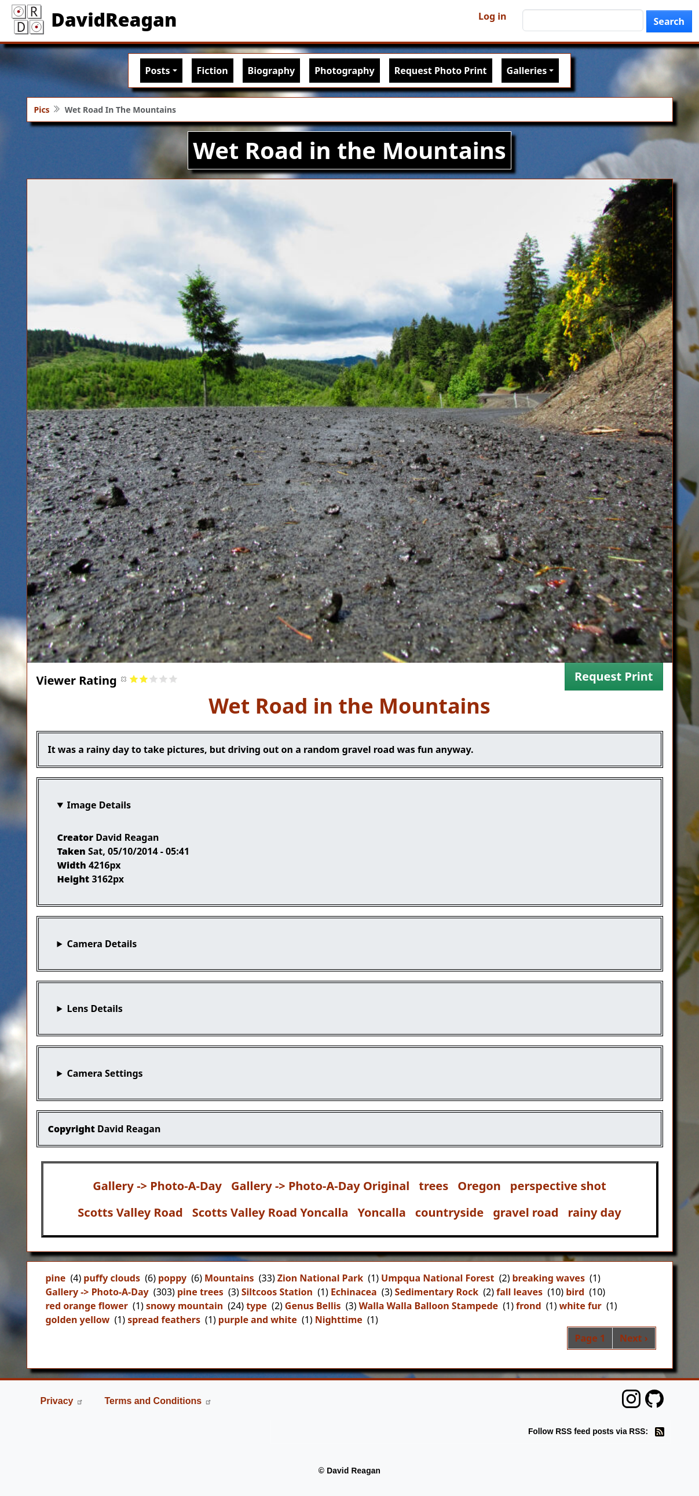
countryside (449, 1212)
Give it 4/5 (164, 678)
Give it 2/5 (144, 678)
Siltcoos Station (277, 1292)
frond (528, 1305)
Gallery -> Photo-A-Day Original (320, 1186)
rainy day (594, 1212)
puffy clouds (111, 1278)
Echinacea (354, 1292)
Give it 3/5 (154, 678)
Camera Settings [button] (104, 1073)
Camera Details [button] (102, 943)
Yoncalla (381, 1212)
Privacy (62, 1401)
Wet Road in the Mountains (349, 706)
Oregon (479, 1186)
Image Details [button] (99, 805)
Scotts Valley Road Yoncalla (270, 1212)
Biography (271, 70)
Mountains (229, 1278)
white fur (580, 1305)
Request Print (613, 676)
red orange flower (87, 1305)
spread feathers (163, 1319)
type (256, 1305)
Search (669, 21)
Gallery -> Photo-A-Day (157, 1186)
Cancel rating (124, 678)
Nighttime (339, 1319)
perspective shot (558, 1186)
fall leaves (519, 1292)
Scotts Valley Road (130, 1212)
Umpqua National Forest (437, 1278)
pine (56, 1278)
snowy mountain (184, 1305)
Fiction (212, 70)
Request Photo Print (440, 70)
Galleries (527, 70)
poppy (172, 1278)
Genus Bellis (313, 1305)
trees (433, 1186)
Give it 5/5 (173, 678)
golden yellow (78, 1319)
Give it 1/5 (134, 678)
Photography (344, 70)
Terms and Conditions (158, 1401)
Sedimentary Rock (436, 1292)
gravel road (525, 1212)
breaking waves (548, 1278)
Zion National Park (320, 1278)
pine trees (200, 1292)
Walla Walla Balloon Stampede (428, 1305)
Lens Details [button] (94, 1008)
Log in (492, 16)
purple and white (257, 1319)
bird (575, 1292)
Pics (42, 109)
